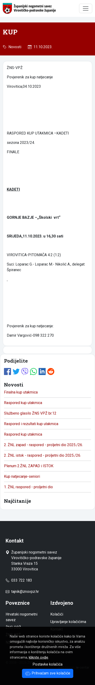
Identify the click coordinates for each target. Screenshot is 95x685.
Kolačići (56, 614)
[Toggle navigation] (85, 8)
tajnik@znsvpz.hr (25, 591)
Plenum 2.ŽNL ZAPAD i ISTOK (28, 466)
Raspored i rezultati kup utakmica (31, 424)
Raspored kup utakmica (23, 403)
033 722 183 (19, 580)
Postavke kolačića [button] (47, 664)
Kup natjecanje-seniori (22, 476)
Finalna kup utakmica (21, 392)
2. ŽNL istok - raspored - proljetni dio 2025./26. (42, 455)
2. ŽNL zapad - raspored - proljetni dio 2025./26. (43, 445)
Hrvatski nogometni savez (21, 617)
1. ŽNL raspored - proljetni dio (28, 487)
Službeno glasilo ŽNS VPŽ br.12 (30, 413)
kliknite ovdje (38, 657)
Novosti (14, 47)
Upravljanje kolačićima (68, 621)
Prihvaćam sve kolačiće (47, 673)
